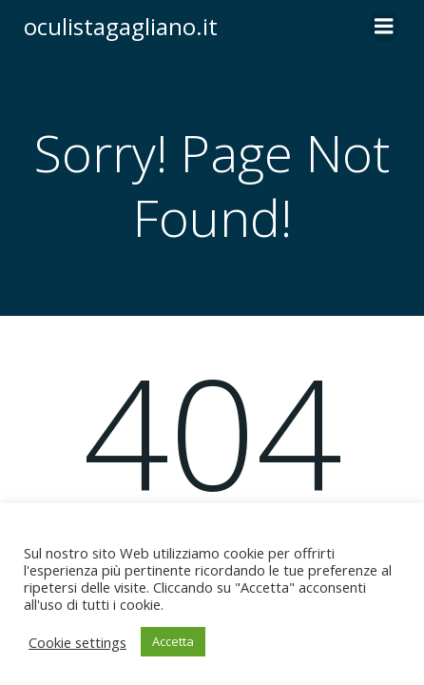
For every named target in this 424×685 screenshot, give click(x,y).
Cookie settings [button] (77, 642)
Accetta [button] (173, 641)
